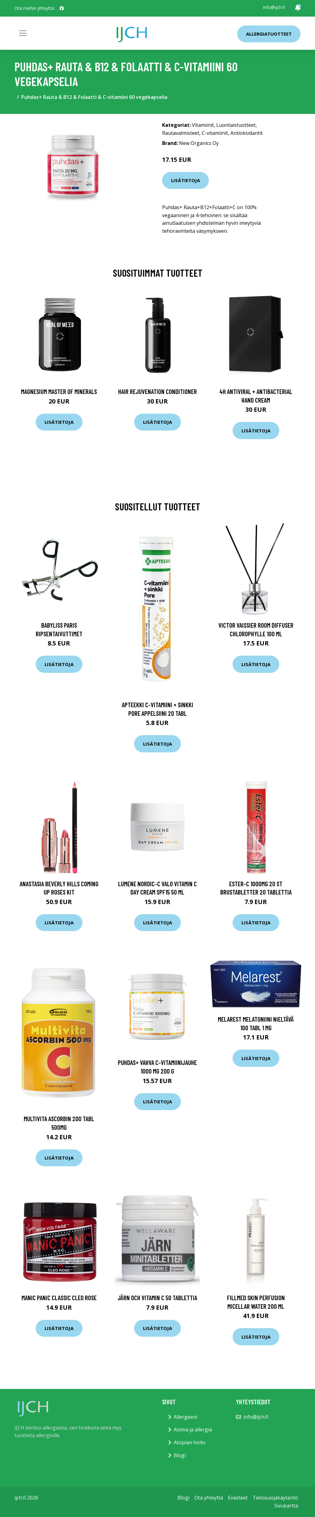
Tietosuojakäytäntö (275, 1497)
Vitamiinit (203, 125)
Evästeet (238, 1497)
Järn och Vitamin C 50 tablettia (157, 1297)
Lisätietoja (185, 180)
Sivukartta (286, 1505)
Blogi (180, 1455)
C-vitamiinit (215, 133)
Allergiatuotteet (269, 34)
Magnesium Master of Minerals (59, 391)
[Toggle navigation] (22, 33)
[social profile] (61, 8)
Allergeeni (185, 1417)
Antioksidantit (246, 133)
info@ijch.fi (274, 7)
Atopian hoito (189, 1442)
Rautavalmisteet (180, 133)
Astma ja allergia (193, 1429)
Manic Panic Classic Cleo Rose (59, 1297)
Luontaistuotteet (236, 125)
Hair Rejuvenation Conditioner (157, 391)
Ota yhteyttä (208, 1497)
